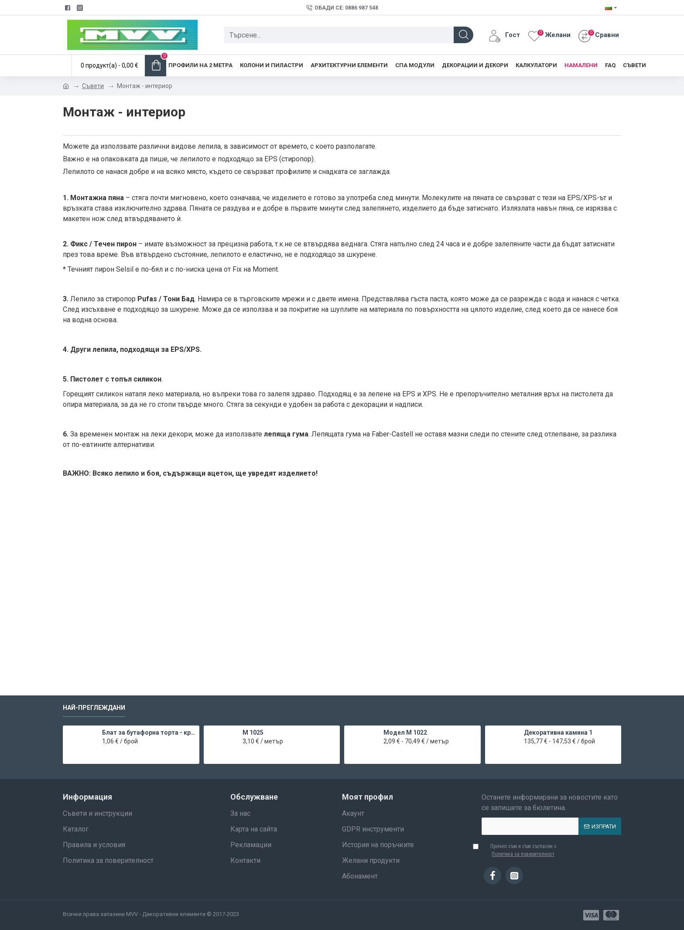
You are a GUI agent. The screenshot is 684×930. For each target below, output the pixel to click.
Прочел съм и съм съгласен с (519, 850)
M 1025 (253, 732)
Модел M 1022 (405, 732)
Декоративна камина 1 (558, 732)
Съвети (93, 85)
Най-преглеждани (94, 707)
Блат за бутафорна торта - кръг (149, 732)
